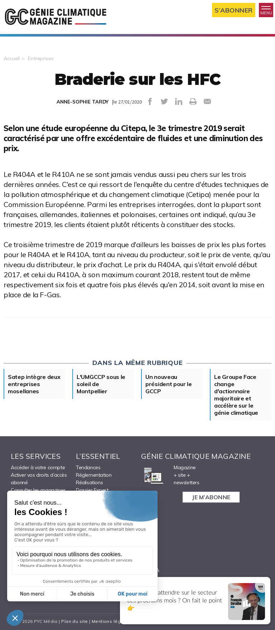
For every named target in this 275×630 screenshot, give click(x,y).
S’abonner (233, 10)
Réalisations (89, 482)
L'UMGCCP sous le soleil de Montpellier (101, 384)
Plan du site (74, 621)
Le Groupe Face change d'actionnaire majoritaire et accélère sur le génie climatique (236, 394)
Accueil (12, 58)
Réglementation (93, 475)
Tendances (88, 467)
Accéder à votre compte (38, 467)
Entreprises (41, 58)
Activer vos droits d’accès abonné (39, 479)
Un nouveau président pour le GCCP (168, 384)
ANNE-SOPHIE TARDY (82, 102)
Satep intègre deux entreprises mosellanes (34, 384)
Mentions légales (111, 621)
